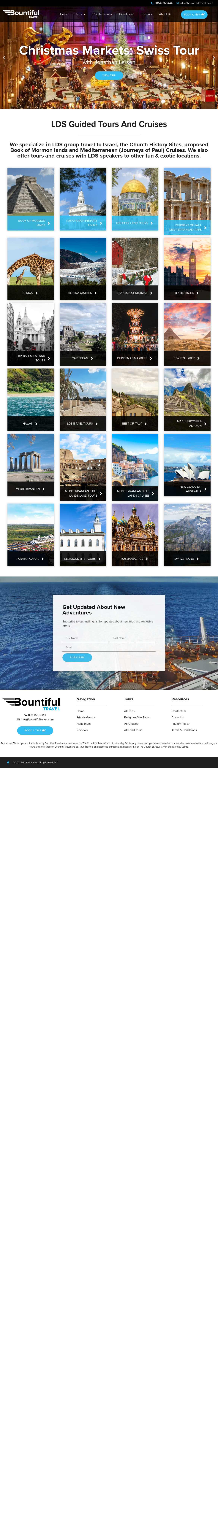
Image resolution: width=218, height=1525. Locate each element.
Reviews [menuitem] (146, 14)
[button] (4, 57)
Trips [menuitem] (80, 14)
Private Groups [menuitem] (102, 14)
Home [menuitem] (64, 14)
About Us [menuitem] (165, 14)
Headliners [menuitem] (126, 14)
